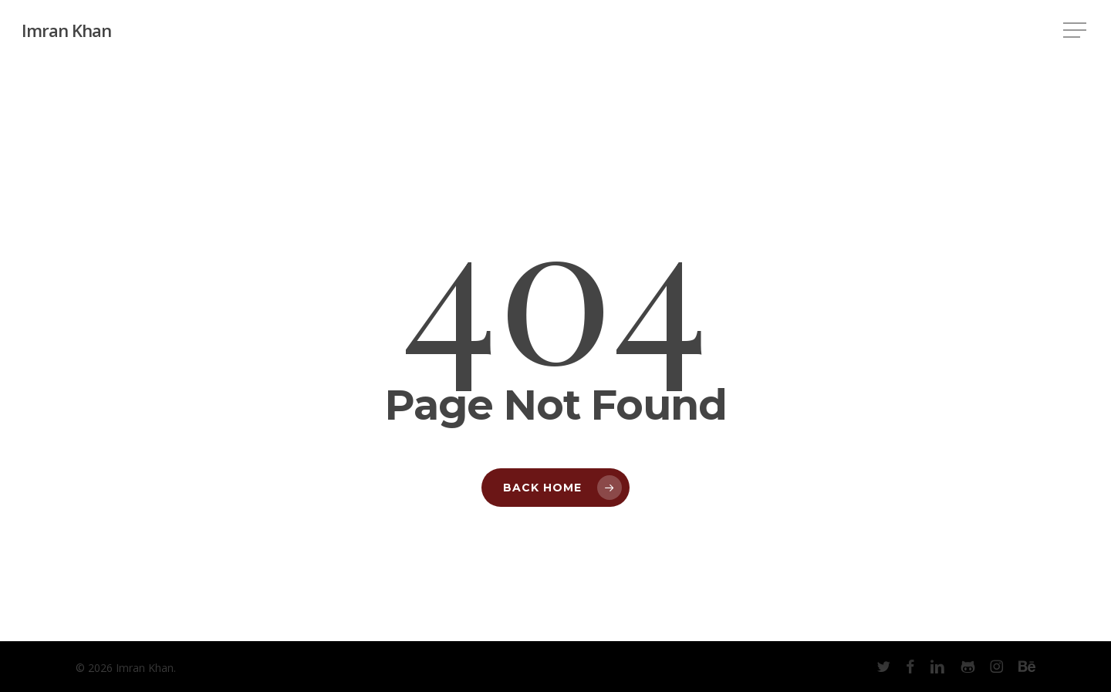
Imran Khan (66, 30)
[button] (1076, 30)
